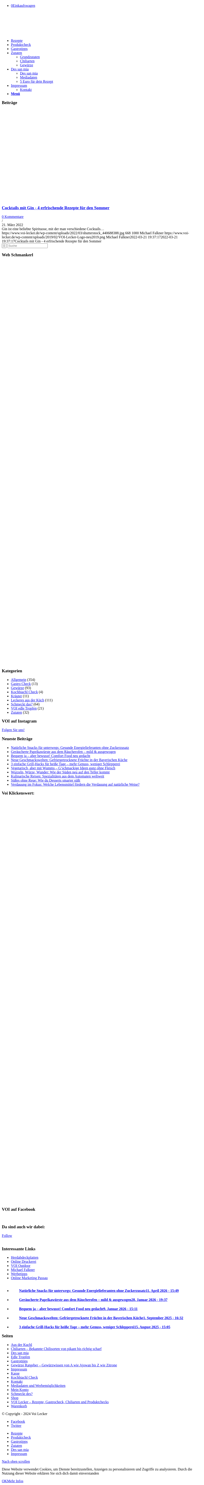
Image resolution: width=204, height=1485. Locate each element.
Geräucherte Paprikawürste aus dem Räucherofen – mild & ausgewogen (63, 752)
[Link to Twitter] (16, 1426)
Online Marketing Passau (29, 1278)
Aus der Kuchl (21, 1345)
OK (4, 1481)
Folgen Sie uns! (13, 730)
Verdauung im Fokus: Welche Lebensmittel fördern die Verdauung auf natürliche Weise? (75, 784)
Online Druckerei (23, 1261)
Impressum (19, 1369)
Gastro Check (21, 684)
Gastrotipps (19, 1361)
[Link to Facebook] (18, 1421)
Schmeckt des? (22, 1394)
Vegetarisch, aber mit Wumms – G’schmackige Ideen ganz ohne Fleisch (63, 768)
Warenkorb (19, 1406)
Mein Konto (20, 1390)
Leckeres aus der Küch (27, 700)
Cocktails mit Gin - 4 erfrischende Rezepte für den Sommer (55, 207)
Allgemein (18, 680)
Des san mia (20, 1353)
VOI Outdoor (20, 1266)
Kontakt (17, 1381)
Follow (7, 1236)
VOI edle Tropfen (24, 708)
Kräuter (16, 696)
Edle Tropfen (20, 1357)
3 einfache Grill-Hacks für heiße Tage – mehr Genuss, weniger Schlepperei (65, 764)
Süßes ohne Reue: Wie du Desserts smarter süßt (45, 780)
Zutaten (16, 712)
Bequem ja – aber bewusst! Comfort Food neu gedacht (50, 756)
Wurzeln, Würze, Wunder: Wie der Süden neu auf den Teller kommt (60, 772)
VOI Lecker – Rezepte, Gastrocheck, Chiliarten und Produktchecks (60, 1402)
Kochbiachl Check (24, 692)
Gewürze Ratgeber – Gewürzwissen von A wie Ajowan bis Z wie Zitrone (64, 1365)
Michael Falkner (23, 1270)
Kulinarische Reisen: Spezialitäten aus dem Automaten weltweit (57, 776)
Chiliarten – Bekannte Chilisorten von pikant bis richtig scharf (56, 1349)
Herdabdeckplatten (24, 1257)
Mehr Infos (15, 1481)
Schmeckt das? (22, 704)
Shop (14, 1398)
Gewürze (17, 688)
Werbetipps (19, 1274)
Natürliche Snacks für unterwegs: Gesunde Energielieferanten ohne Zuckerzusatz (70, 748)
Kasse (15, 1373)
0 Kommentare (13, 217)
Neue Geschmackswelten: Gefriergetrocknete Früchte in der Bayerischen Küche (69, 760)
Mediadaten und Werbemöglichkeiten (38, 1386)
